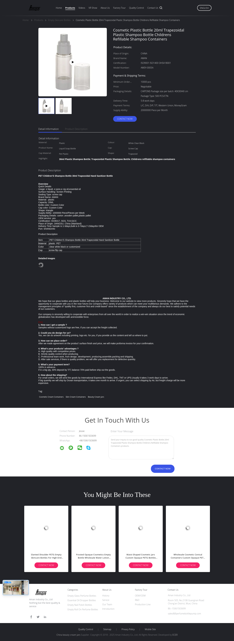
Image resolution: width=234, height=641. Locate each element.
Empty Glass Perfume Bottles (82, 595)
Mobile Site (150, 629)
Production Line (142, 604)
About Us (105, 7)
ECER (175, 634)
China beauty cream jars (68, 634)
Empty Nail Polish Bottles (80, 604)
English (204, 7)
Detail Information (48, 129)
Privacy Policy (128, 629)
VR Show (93, 7)
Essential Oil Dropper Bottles (82, 600)
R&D (137, 599)
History (105, 595)
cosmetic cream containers (51, 397)
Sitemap (107, 629)
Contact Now (125, 118)
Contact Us (152, 7)
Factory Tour (119, 7)
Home (59, 7)
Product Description (76, 129)
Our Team (107, 604)
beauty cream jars (96, 397)
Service (105, 599)
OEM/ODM (140, 595)
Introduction (108, 608)
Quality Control (136, 7)
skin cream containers (76, 397)
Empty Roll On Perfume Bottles (83, 609)
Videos (82, 7)
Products (70, 7)
